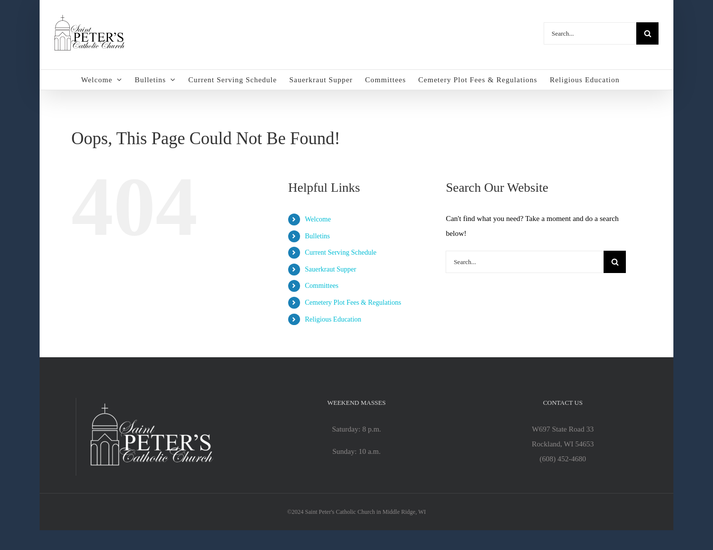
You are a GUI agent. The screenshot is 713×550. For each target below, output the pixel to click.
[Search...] (590, 33)
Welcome (318, 219)
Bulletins (317, 236)
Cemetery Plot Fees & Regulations (353, 302)
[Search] (647, 33)
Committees (322, 285)
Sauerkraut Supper (330, 269)
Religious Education (333, 319)
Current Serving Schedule (341, 252)
